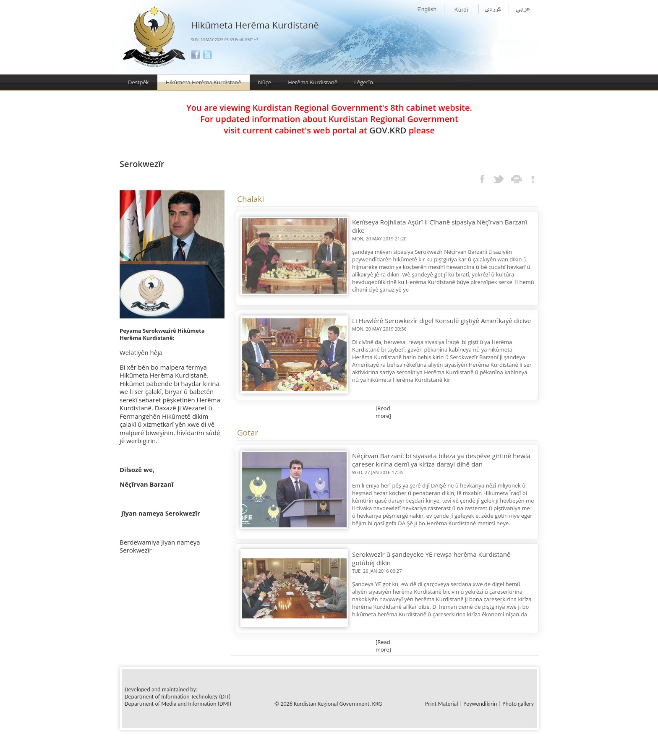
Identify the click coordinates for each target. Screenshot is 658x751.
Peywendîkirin (480, 703)
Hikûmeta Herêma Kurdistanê (203, 82)
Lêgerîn (363, 82)
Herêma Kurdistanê (312, 82)
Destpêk (138, 82)
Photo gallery (518, 703)
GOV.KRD (387, 130)
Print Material (441, 703)
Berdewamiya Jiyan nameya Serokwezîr (160, 546)
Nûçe (264, 82)
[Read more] (383, 412)
